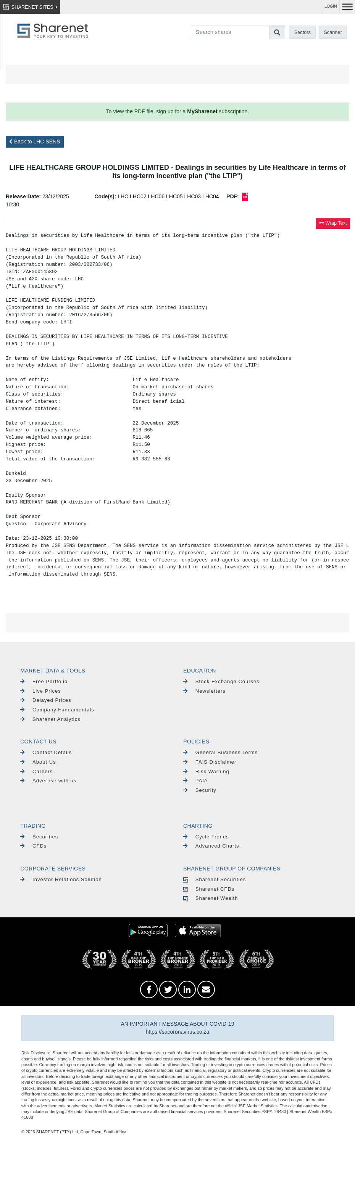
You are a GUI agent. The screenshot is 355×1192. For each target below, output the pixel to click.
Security (199, 790)
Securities (39, 837)
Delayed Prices (45, 700)
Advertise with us (48, 780)
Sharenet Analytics (50, 719)
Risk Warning (206, 771)
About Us (38, 762)
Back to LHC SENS (34, 141)
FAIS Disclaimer (209, 762)
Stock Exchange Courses (221, 681)
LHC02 (138, 196)
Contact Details (46, 752)
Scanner (333, 32)
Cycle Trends (206, 837)
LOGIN (330, 6)
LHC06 (156, 196)
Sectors (302, 32)
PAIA (195, 780)
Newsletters (204, 691)
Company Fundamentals (57, 710)
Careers (36, 771)
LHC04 (210, 196)
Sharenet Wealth (210, 898)
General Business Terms (220, 752)
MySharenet (202, 111)
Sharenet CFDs (208, 889)
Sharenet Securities (214, 879)
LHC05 (174, 196)
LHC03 (192, 196)
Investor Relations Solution (61, 879)
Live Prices (40, 691)
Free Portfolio (44, 681)
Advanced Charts (211, 846)
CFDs (33, 846)
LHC (123, 196)
